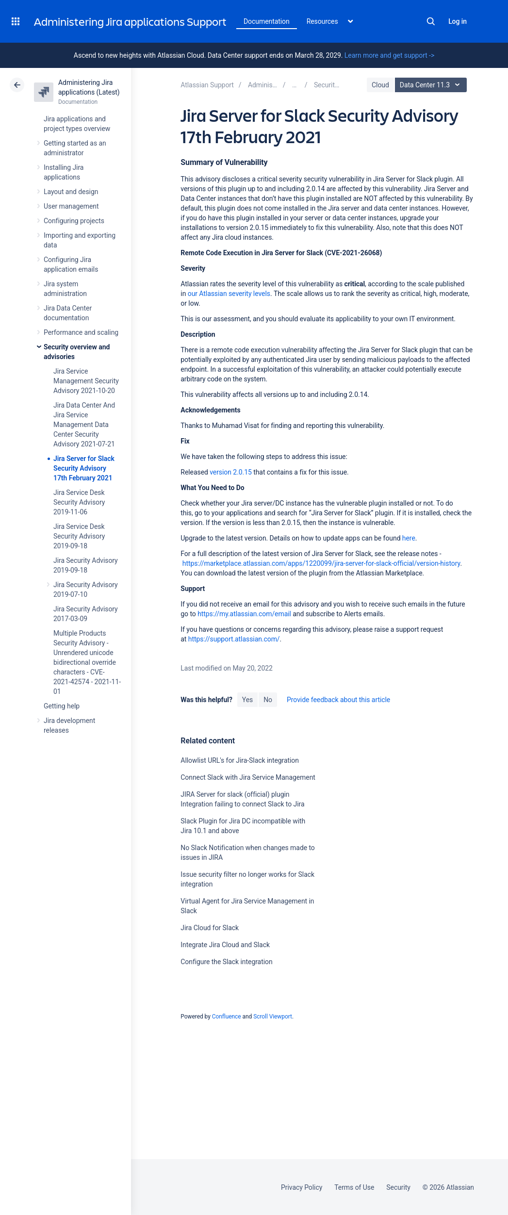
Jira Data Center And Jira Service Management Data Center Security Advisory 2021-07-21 (84, 424)
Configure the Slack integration (226, 962)
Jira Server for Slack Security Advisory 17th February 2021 (84, 468)
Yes (247, 700)
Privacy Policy (301, 1187)
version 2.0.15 (231, 472)
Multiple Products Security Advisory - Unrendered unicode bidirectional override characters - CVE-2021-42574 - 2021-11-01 (87, 662)
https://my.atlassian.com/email (244, 614)
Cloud (380, 85)
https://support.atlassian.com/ (234, 639)
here (408, 538)
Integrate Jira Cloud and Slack (225, 945)
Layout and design (71, 192)
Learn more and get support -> (389, 55)
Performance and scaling (81, 332)
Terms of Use (354, 1187)
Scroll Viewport (272, 1016)
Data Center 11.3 (432, 85)
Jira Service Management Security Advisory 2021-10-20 (86, 380)
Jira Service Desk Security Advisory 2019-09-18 (79, 536)
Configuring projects (74, 221)
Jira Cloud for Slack (209, 928)
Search (431, 21)
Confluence (226, 1016)
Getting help (62, 706)
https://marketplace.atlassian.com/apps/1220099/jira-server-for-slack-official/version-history (321, 563)
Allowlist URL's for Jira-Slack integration (239, 760)
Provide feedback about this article (338, 700)
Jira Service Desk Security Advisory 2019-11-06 (79, 502)
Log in (457, 21)
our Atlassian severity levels (229, 293)
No (267, 700)
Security (398, 1187)
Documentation (267, 21)
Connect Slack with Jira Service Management (247, 777)
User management (71, 206)
